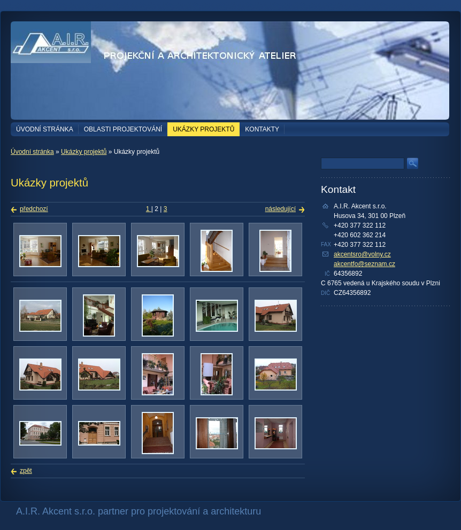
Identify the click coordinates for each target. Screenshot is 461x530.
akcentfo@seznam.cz (364, 264)
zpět (26, 470)
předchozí (34, 209)
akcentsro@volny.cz (362, 254)
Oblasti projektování (123, 129)
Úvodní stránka (44, 129)
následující (280, 209)
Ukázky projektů (203, 129)
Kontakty (262, 129)
